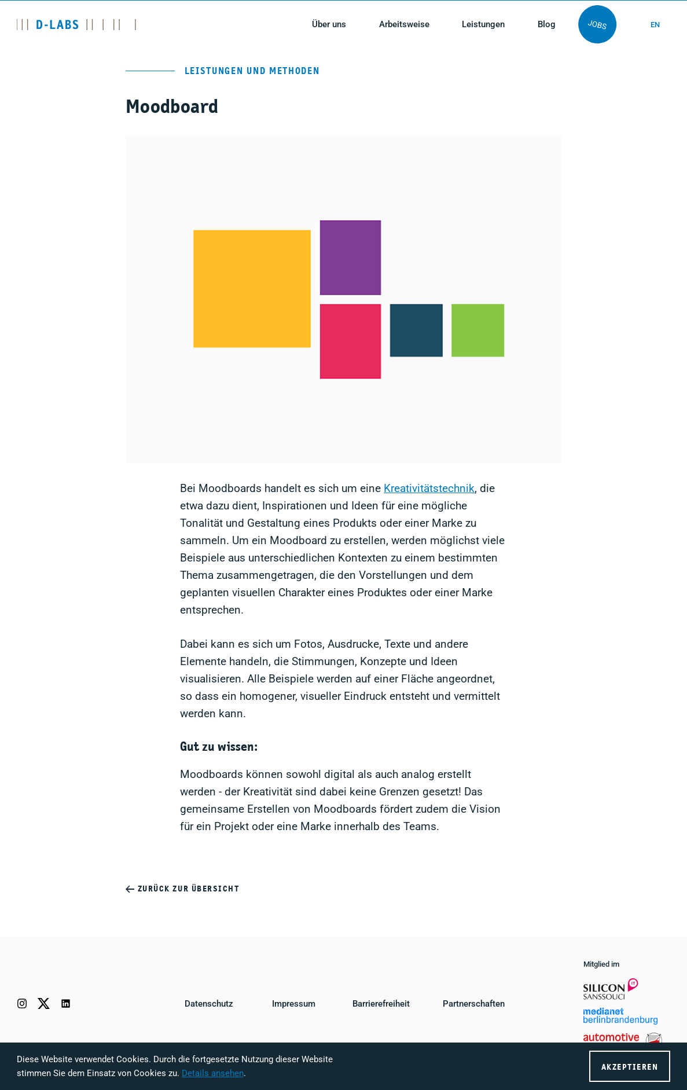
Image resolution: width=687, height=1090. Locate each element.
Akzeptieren (630, 1067)
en (655, 24)
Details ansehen (213, 1073)
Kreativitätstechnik (429, 488)
